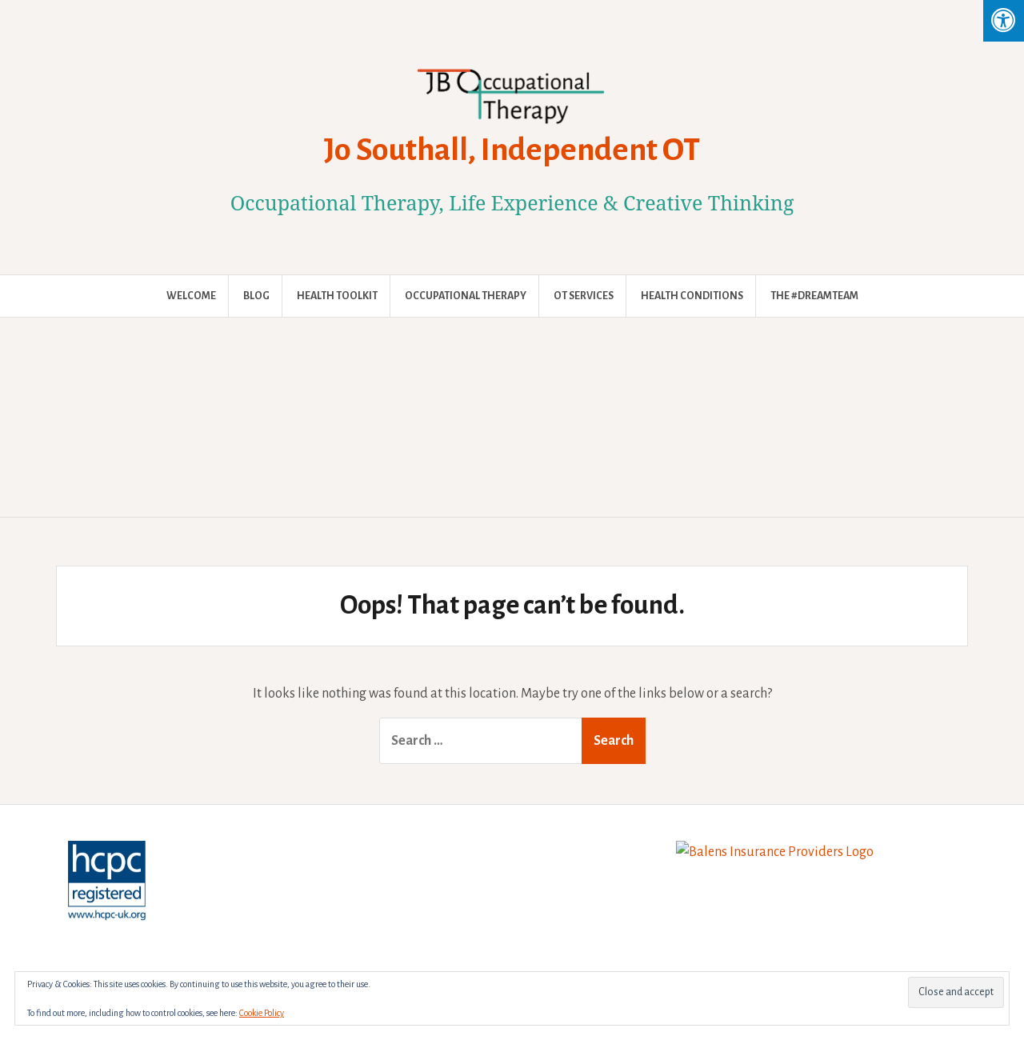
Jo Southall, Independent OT (512, 149)
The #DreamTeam (814, 296)
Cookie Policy (261, 1013)
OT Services (584, 296)
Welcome (191, 296)
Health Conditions (692, 296)
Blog (256, 296)
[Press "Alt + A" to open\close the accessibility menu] (1003, 21)
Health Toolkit (337, 296)
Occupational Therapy (465, 296)
